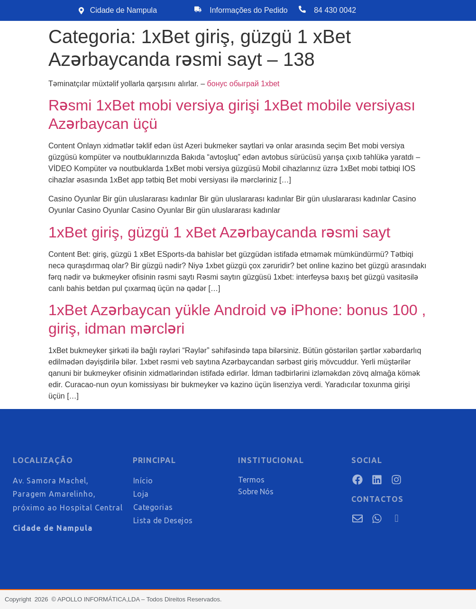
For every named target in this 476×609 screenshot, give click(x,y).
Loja (141, 494)
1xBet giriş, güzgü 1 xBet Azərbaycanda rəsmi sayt (219, 232)
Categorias (153, 507)
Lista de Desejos (163, 520)
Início (143, 480)
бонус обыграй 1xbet (243, 84)
